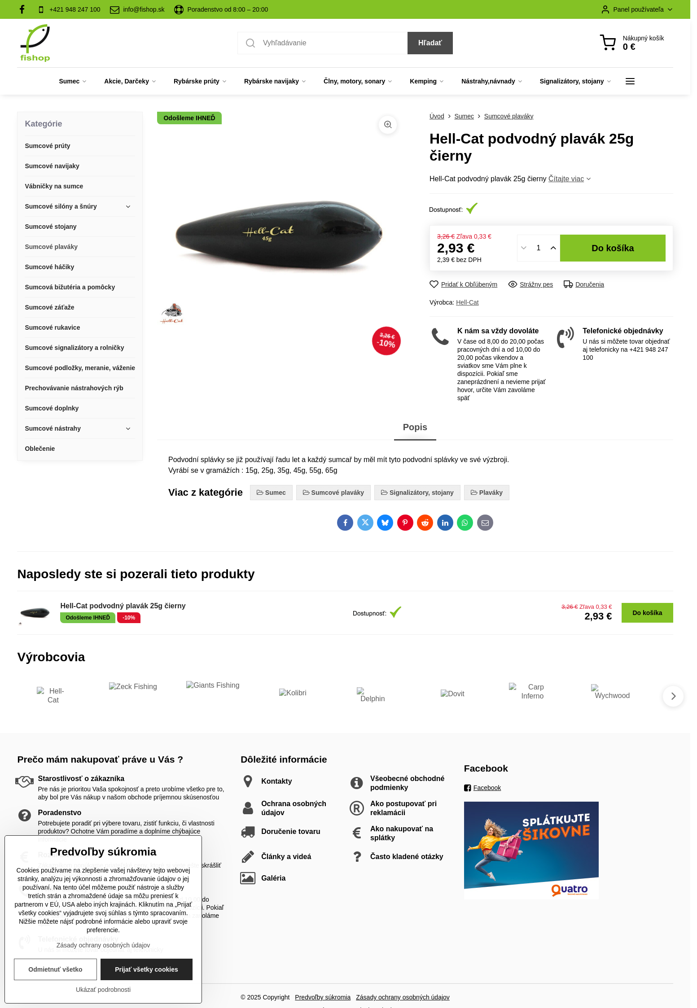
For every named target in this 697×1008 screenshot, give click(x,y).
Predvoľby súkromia (323, 997)
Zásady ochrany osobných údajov (403, 997)
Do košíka (613, 248)
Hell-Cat (467, 302)
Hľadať (430, 43)
